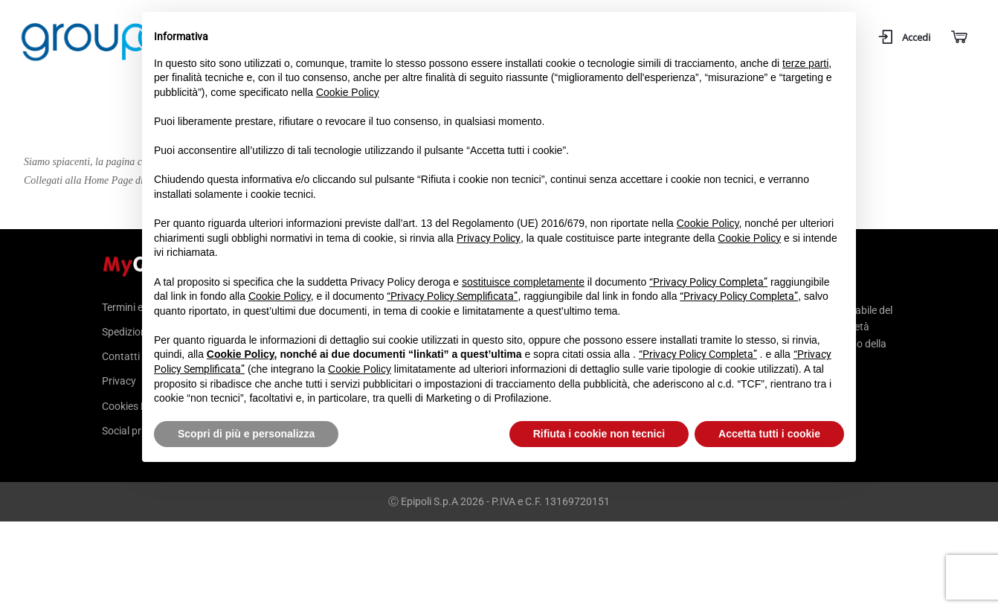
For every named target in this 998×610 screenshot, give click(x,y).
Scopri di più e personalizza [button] (246, 434)
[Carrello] (958, 37)
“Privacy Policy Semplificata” (452, 296)
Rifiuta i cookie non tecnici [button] (599, 434)
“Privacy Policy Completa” (708, 282)
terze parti (805, 63)
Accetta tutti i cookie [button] (769, 434)
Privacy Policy (489, 238)
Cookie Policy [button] (347, 92)
